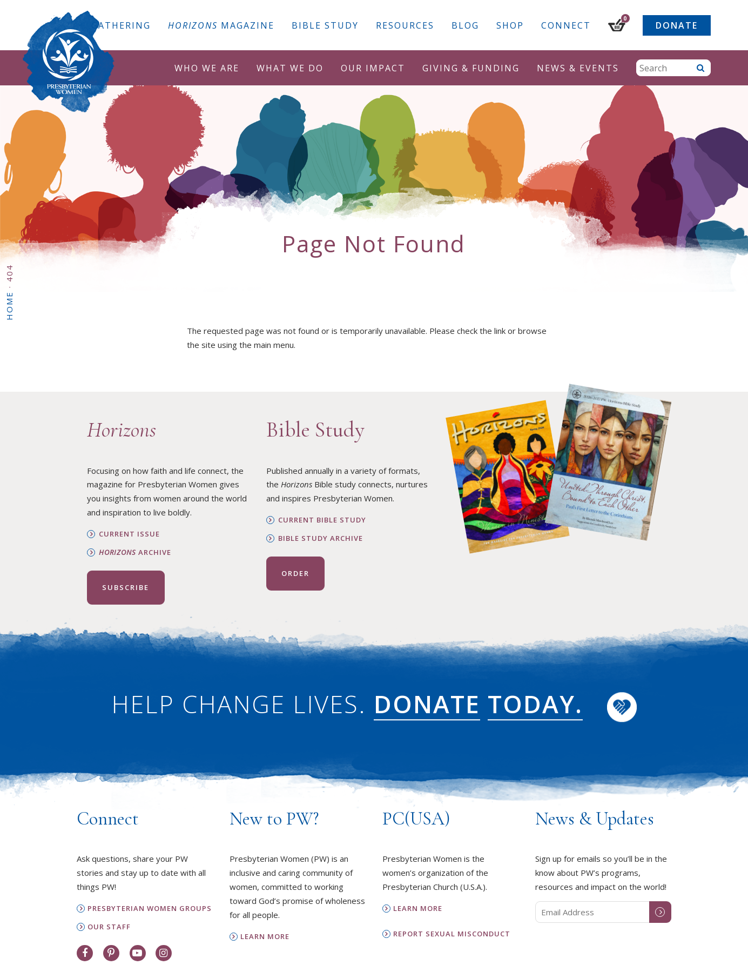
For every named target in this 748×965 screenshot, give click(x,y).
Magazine (221, 25)
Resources (405, 25)
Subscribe (125, 587)
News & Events (578, 68)
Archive (135, 552)
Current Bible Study (322, 520)
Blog (465, 25)
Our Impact (373, 68)
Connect (566, 25)
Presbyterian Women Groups (149, 908)
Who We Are (206, 68)
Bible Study (325, 25)
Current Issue (129, 534)
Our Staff (109, 926)
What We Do (290, 68)
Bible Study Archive (320, 538)
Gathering (121, 25)
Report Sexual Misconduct (451, 933)
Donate (677, 25)
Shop (510, 25)
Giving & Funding (471, 68)
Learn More (264, 936)
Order (295, 573)
